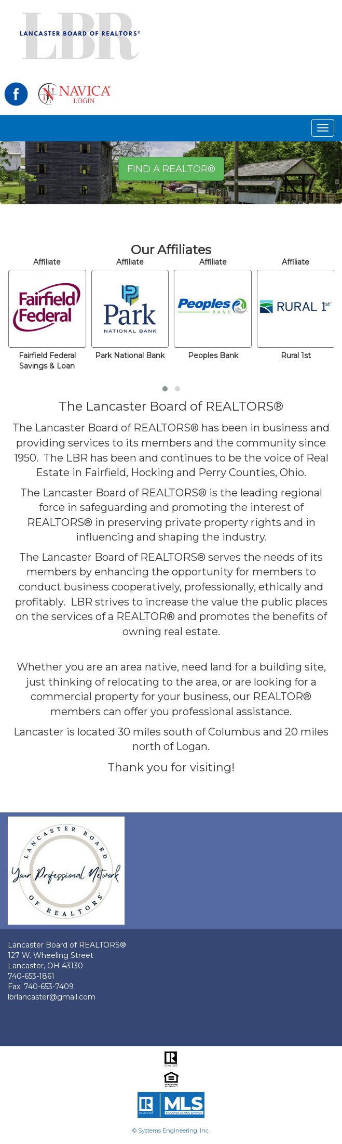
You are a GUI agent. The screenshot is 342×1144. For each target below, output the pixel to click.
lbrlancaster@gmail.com (51, 997)
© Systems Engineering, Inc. (171, 1130)
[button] (165, 389)
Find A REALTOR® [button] (171, 169)
